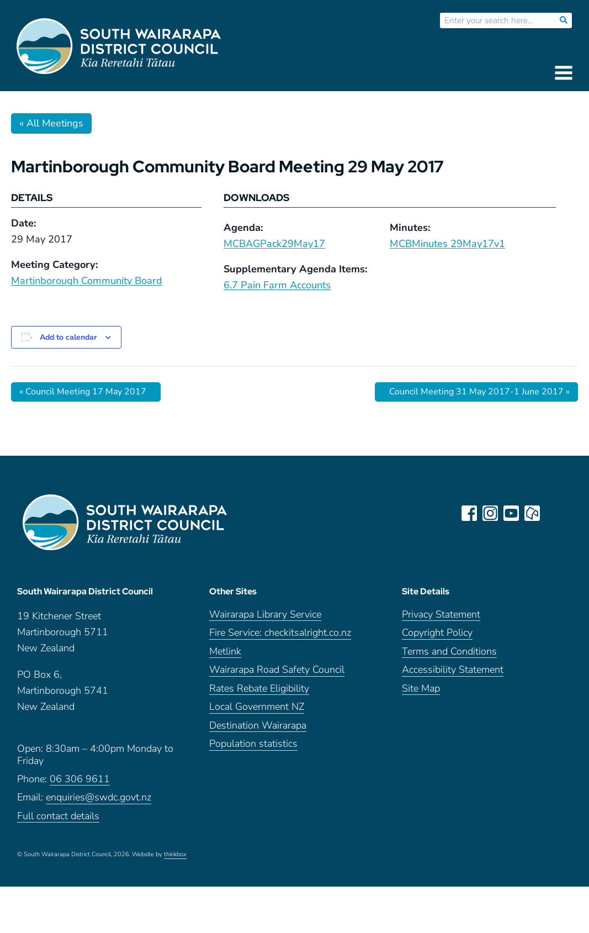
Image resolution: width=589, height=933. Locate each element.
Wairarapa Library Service (265, 614)
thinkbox (175, 854)
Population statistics (253, 743)
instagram (490, 513)
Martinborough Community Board (86, 280)
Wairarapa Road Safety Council (276, 669)
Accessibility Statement (452, 669)
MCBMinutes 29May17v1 (447, 243)
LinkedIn (553, 513)
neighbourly (532, 513)
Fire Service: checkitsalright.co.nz (280, 632)
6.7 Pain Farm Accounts (277, 285)
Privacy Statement (441, 614)
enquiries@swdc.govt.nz (98, 797)
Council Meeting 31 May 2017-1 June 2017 (479, 392)
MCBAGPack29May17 (274, 243)
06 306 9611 (80, 779)
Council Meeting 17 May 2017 (82, 392)
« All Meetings (51, 123)
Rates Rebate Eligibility (259, 688)
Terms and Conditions (449, 651)
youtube (511, 513)
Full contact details (58, 816)
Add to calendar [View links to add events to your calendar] (68, 337)
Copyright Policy (437, 632)
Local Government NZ (256, 706)
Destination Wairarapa (257, 725)
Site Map (421, 688)
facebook (469, 513)
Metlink (225, 651)
